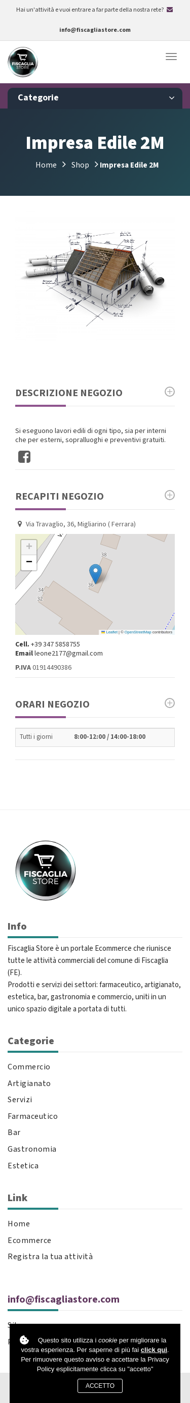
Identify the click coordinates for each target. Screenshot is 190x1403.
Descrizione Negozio (95, 393)
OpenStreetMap (138, 632)
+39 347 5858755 (55, 644)
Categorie (96, 98)
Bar (14, 1132)
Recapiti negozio (95, 496)
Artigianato (29, 1083)
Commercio (29, 1067)
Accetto (100, 1385)
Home (46, 165)
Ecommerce (30, 1240)
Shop (80, 165)
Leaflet (109, 632)
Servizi (20, 1100)
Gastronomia (32, 1149)
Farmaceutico (33, 1116)
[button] (95, 574)
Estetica (23, 1166)
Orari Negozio (95, 704)
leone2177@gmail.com (68, 653)
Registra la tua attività (50, 1257)
